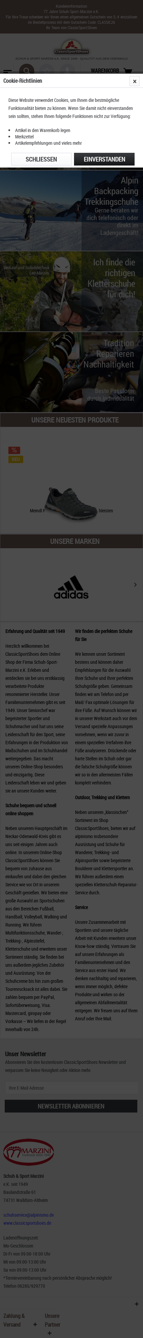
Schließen (41, 159)
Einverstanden (104, 159)
